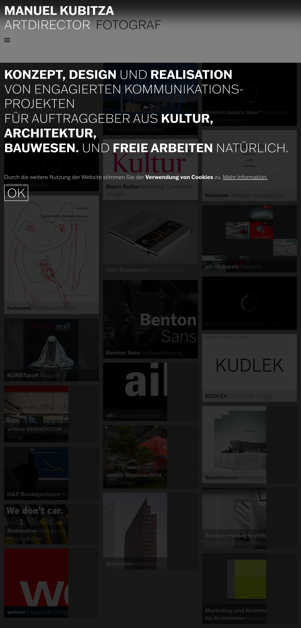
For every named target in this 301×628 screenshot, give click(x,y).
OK (16, 192)
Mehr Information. (245, 177)
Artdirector (47, 24)
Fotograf (129, 24)
